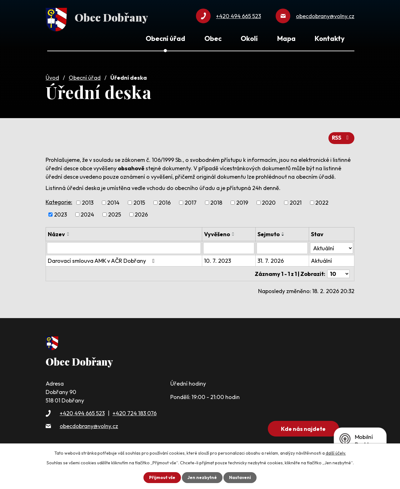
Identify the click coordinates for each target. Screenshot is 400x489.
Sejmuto (269, 233)
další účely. (336, 453)
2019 (242, 202)
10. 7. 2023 (217, 260)
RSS (341, 137)
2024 (87, 213)
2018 (216, 202)
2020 (269, 202)
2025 (114, 213)
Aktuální (321, 260)
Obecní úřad (85, 77)
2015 (139, 202)
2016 (165, 202)
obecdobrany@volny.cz (89, 425)
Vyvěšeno (217, 233)
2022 (321, 202)
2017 (191, 202)
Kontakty (330, 38)
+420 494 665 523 (82, 412)
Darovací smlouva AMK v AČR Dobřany (102, 260)
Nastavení (240, 477)
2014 (113, 202)
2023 (60, 213)
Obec (213, 38)
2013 (87, 202)
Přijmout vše (162, 477)
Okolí (249, 38)
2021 (296, 202)
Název (56, 233)
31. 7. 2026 (271, 260)
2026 (141, 213)
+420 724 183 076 (134, 412)
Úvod (52, 77)
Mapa (286, 38)
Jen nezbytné (202, 477)
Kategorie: (59, 201)
